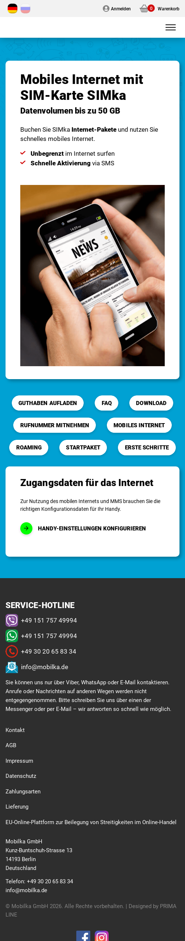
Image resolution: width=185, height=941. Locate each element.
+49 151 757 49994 (49, 620)
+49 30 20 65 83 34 (48, 651)
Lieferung (17, 806)
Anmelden (121, 8)
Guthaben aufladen (47, 403)
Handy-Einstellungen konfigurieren (92, 528)
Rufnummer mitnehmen (54, 425)
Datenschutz (21, 775)
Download (151, 403)
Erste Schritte (147, 447)
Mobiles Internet (139, 425)
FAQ (107, 403)
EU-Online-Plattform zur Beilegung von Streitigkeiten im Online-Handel (91, 822)
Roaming (29, 447)
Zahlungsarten (23, 791)
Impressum (19, 760)
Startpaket (83, 447)
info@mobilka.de (44, 666)
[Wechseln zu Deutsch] (12, 8)
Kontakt (15, 729)
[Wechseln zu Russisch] (25, 8)
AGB (11, 745)
